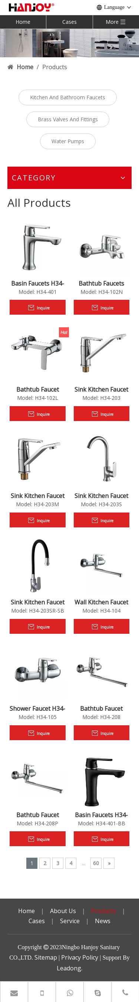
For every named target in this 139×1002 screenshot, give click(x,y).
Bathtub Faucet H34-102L (37, 389)
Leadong (69, 968)
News (102, 921)
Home (23, 21)
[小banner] (69, 42)
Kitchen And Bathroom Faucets (67, 97)
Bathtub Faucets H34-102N (101, 283)
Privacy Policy (79, 957)
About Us (63, 911)
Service (70, 921)
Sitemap (45, 957)
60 (96, 863)
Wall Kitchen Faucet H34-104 (101, 602)
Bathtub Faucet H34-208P (37, 815)
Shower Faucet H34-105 (37, 708)
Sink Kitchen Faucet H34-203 (101, 389)
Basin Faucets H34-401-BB (101, 815)
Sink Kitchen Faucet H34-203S (101, 496)
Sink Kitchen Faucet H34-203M (37, 496)
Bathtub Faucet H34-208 (101, 708)
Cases (69, 21)
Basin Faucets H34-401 (37, 283)
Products (103, 911)
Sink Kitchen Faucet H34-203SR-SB (37, 602)
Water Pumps (68, 141)
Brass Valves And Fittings (68, 119)
